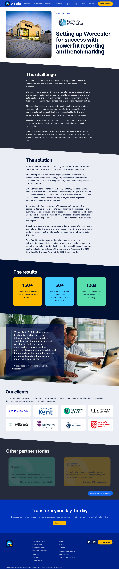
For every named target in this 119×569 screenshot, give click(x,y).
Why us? (68, 4)
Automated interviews (40, 547)
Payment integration (39, 550)
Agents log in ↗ (38, 560)
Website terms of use (67, 551)
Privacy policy (64, 554)
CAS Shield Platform (39, 541)
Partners (59, 4)
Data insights (37, 544)
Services (35, 554)
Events (82, 4)
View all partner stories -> (100, 493)
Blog (75, 4)
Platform (27, 4)
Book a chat (59, 523)
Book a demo (105, 4)
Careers (91, 4)
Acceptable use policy (67, 557)
